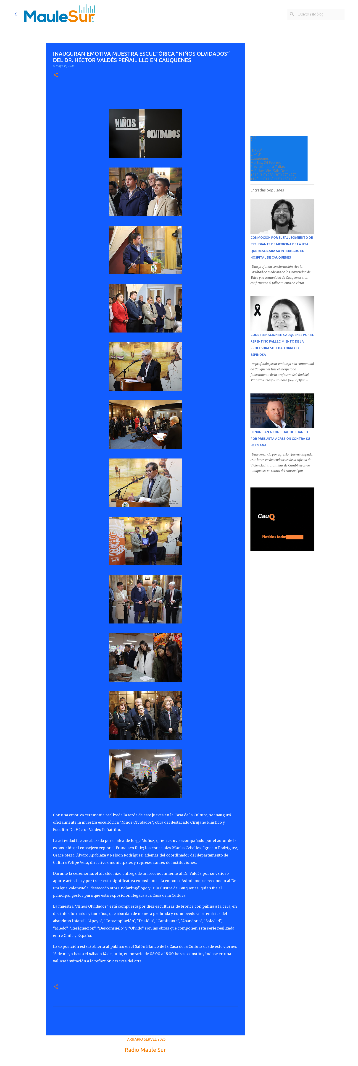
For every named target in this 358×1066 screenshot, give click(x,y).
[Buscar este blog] (321, 14)
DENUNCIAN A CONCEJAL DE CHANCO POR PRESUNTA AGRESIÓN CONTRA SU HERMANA (280, 438)
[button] (55, 75)
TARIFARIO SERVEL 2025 (145, 1039)
